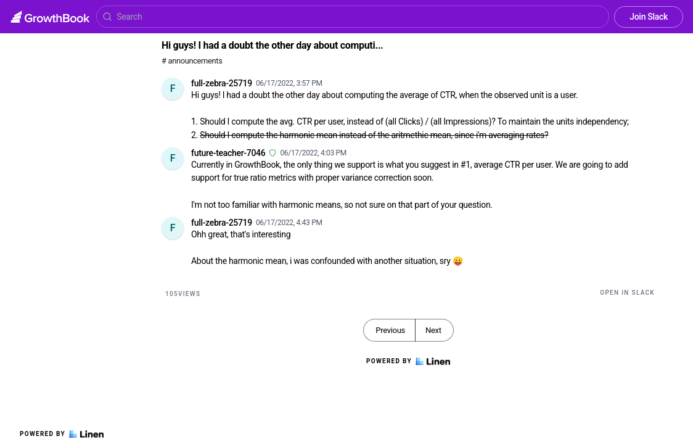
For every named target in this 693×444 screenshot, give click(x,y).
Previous (390, 330)
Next (433, 330)
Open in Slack (627, 292)
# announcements (192, 60)
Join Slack (648, 17)
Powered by (62, 434)
